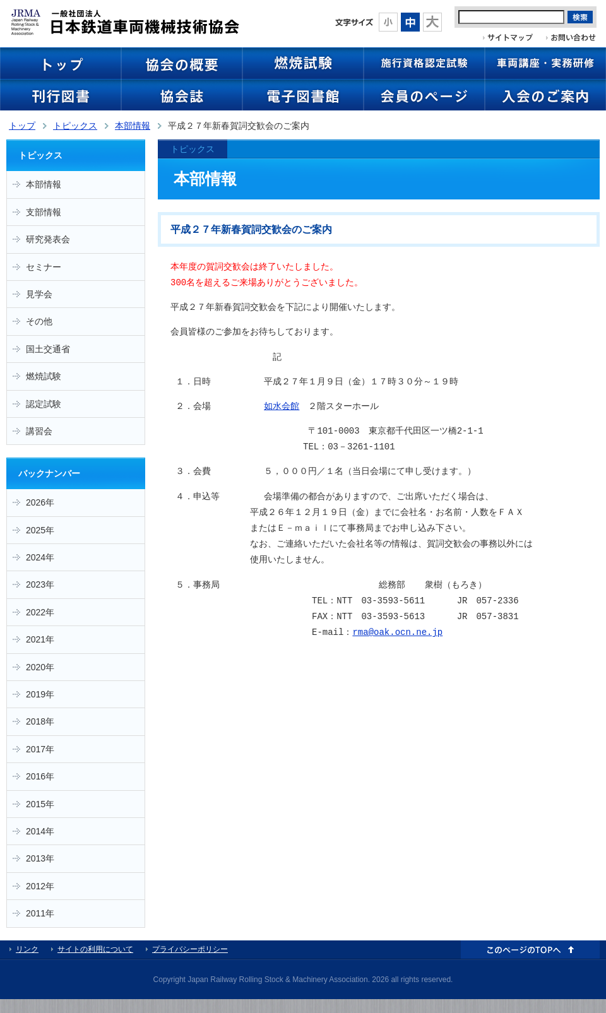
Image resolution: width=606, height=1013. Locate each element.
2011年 (40, 913)
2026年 (40, 502)
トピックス (75, 126)
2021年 (40, 639)
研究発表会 (48, 239)
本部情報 (132, 126)
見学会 (39, 294)
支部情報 (43, 212)
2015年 (40, 804)
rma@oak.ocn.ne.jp (397, 633)
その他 (39, 321)
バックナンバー (49, 473)
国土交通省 (48, 349)
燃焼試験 (43, 376)
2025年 (40, 530)
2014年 (40, 831)
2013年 (40, 858)
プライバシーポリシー (190, 949)
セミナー (43, 267)
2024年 (40, 557)
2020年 (40, 667)
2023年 (40, 584)
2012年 (40, 886)
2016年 (40, 776)
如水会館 (281, 407)
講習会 (39, 431)
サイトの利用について (95, 949)
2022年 (40, 612)
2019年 (40, 694)
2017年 (40, 749)
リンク (27, 949)
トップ (22, 126)
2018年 (40, 721)
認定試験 (43, 404)
